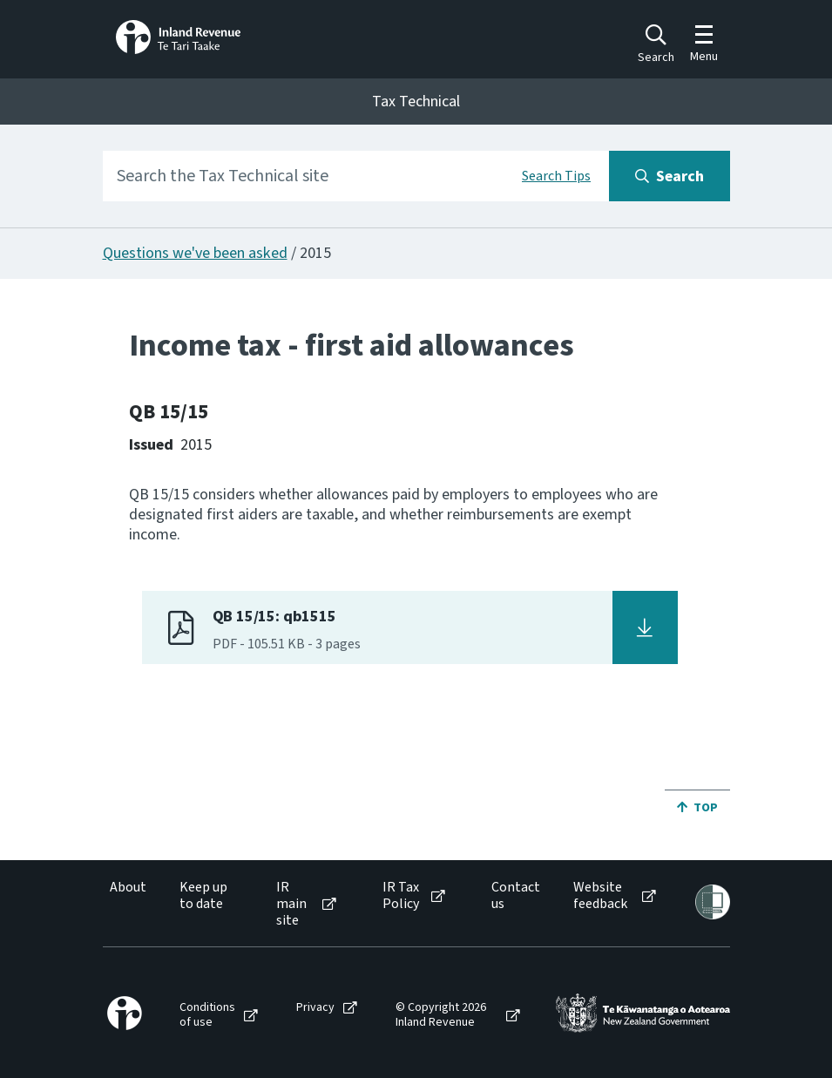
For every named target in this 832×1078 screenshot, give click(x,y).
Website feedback (600, 895)
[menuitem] (126, 904)
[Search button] (669, 176)
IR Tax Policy (400, 895)
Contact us (515, 895)
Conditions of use (207, 1015)
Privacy (315, 1007)
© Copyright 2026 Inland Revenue (441, 1015)
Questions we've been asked (195, 253)
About (128, 887)
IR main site (291, 904)
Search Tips (556, 176)
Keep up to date (203, 895)
